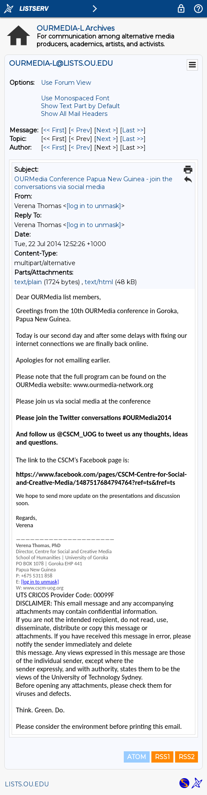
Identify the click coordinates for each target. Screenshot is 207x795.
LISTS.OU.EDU (27, 784)
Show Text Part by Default (80, 106)
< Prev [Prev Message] (80, 130)
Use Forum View (66, 83)
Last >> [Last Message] (133, 130)
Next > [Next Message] (106, 130)
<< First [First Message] (54, 130)
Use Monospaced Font (75, 98)
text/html (99, 282)
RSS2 (186, 757)
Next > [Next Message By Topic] (106, 139)
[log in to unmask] (93, 206)
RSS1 (162, 757)
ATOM (136, 757)
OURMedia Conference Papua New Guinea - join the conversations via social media (93, 183)
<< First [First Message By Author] (54, 147)
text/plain (28, 282)
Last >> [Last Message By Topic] (133, 139)
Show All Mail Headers (74, 114)
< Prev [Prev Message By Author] (80, 147)
